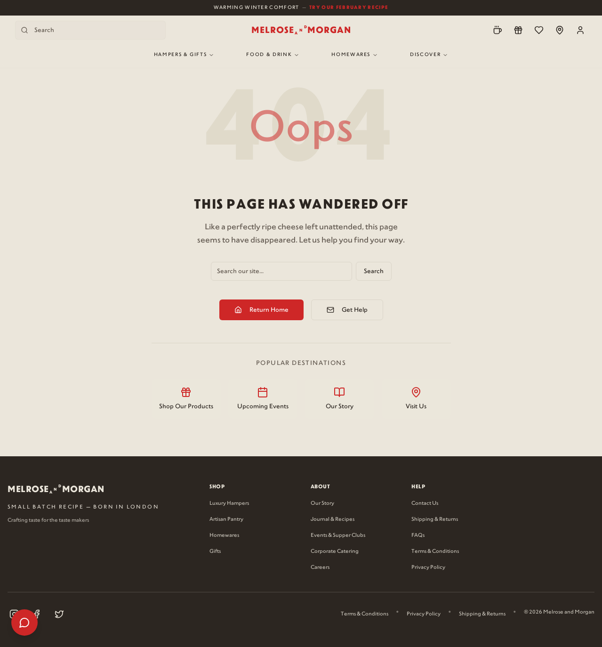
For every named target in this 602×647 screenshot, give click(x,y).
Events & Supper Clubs (338, 535)
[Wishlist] (539, 30)
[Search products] (90, 30)
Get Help (347, 310)
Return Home (261, 310)
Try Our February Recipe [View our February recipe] (348, 7)
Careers (320, 567)
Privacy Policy (428, 567)
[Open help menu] (24, 622)
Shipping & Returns (434, 519)
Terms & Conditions (435, 551)
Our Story (322, 503)
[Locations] (559, 30)
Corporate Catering (335, 551)
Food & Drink (272, 55)
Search (374, 271)
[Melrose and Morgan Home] (301, 30)
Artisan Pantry (226, 519)
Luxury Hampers (229, 503)
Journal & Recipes (332, 519)
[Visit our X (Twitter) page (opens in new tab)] (59, 614)
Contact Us (424, 503)
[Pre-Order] (497, 30)
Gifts (215, 551)
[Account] (580, 30)
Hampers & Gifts (184, 55)
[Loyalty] (518, 30)
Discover (429, 55)
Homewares (354, 55)
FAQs (418, 535)
